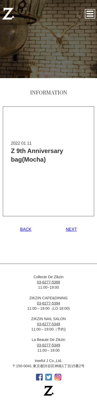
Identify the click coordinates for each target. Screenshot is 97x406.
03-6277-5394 (48, 303)
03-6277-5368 (48, 282)
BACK (26, 229)
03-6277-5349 (48, 324)
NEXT (71, 229)
